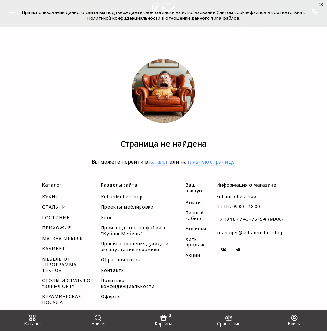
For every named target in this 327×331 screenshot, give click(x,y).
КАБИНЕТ (53, 248)
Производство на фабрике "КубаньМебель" (134, 230)
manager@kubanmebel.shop (250, 232)
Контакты (113, 270)
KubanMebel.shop (122, 197)
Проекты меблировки (127, 207)
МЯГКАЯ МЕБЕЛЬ (62, 238)
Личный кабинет (196, 215)
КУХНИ (50, 197)
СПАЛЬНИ (54, 207)
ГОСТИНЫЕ (56, 217)
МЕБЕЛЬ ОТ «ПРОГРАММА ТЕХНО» (59, 264)
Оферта (110, 296)
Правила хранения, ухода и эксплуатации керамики (135, 246)
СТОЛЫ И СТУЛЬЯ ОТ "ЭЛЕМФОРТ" (68, 283)
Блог (106, 217)
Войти (193, 202)
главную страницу (211, 161)
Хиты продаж (195, 242)
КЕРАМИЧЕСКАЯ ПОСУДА (61, 299)
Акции (193, 255)
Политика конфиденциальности (128, 283)
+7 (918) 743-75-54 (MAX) (250, 219)
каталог (158, 161)
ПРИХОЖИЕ (56, 228)
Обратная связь (121, 260)
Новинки (196, 229)
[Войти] (294, 320)
